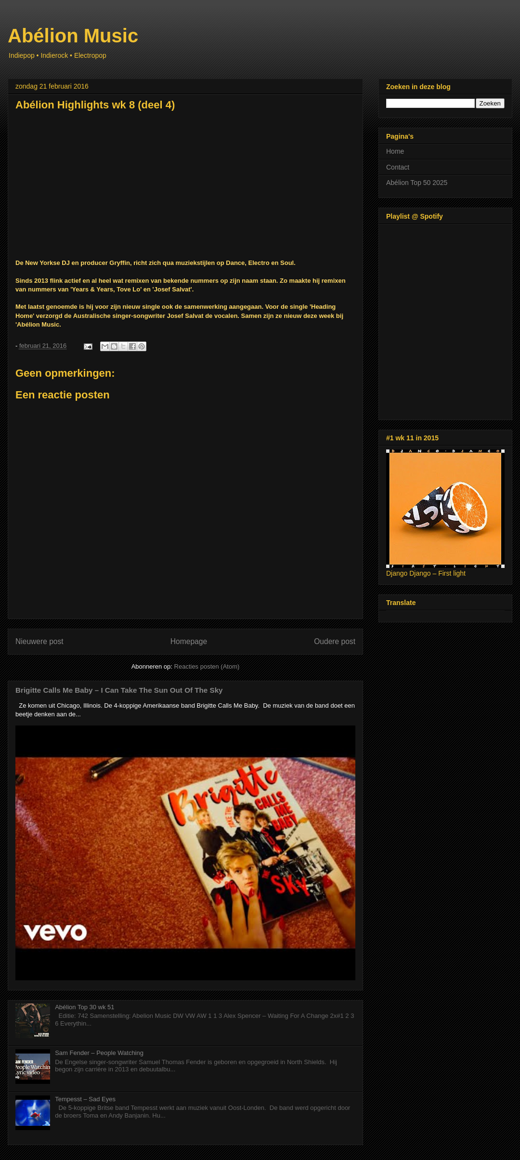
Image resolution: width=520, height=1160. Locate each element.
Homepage (188, 641)
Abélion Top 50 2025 (416, 182)
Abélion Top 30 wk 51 (84, 1007)
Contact (397, 167)
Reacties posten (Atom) (207, 666)
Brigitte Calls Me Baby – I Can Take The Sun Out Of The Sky (119, 690)
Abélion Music (73, 35)
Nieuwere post (39, 641)
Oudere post (334, 641)
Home (395, 151)
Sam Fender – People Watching (99, 1052)
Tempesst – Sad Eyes (85, 1099)
